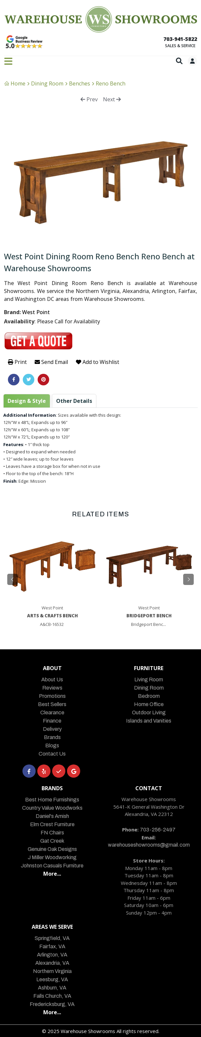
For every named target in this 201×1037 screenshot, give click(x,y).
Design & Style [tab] (27, 401)
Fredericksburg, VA (52, 1004)
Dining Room (47, 83)
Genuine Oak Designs (52, 849)
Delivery (52, 729)
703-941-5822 (180, 39)
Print (17, 362)
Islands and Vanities (148, 721)
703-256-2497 (158, 829)
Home (14, 83)
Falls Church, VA (52, 996)
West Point (36, 312)
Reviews (52, 688)
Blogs (52, 745)
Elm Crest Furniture (52, 824)
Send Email (51, 362)
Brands (52, 737)
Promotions (52, 696)
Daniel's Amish (52, 816)
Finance (52, 721)
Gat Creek (52, 841)
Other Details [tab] (74, 401)
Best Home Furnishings (52, 799)
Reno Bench (110, 83)
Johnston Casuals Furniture (52, 865)
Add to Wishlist (97, 362)
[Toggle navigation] (8, 61)
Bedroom (149, 696)
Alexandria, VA (52, 963)
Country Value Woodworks (52, 808)
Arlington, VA (52, 954)
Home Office (149, 704)
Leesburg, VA (52, 979)
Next (112, 99)
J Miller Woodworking (52, 857)
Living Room (148, 679)
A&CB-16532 (52, 624)
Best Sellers (52, 704)
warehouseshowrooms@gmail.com (149, 845)
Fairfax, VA (52, 946)
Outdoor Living (149, 712)
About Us (52, 679)
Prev (89, 99)
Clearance (52, 712)
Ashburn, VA (52, 987)
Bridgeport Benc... (148, 624)
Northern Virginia (52, 971)
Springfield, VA (52, 938)
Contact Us (52, 754)
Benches (79, 83)
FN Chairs (52, 832)
